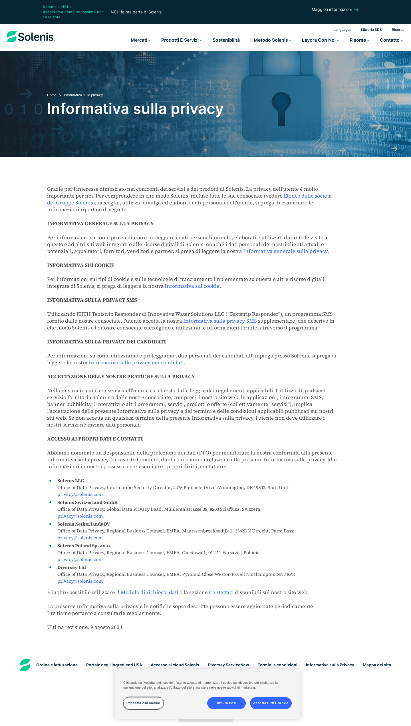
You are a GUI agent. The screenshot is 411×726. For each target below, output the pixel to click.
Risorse (359, 40)
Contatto (391, 40)
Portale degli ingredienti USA (114, 664)
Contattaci (221, 592)
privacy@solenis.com (80, 494)
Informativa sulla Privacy (330, 664)
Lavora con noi (320, 40)
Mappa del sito (377, 664)
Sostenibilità (226, 40)
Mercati (141, 40)
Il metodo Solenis (270, 40)
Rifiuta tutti (226, 703)
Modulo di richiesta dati (149, 592)
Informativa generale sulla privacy (285, 251)
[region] (207, 694)
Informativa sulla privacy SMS (220, 320)
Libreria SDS (371, 29)
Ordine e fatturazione (57, 664)
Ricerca (398, 29)
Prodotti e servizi (181, 40)
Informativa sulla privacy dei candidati (136, 362)
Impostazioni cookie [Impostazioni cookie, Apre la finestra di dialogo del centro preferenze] (143, 703)
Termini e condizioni (277, 664)
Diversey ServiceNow (228, 664)
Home (52, 95)
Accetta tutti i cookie (271, 703)
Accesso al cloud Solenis (175, 664)
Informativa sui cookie (192, 285)
